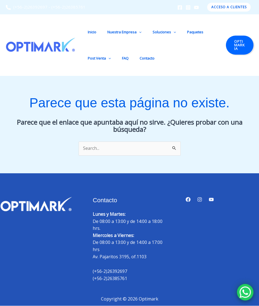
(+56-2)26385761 (68, 7)
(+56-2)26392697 (26, 7)
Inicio (90, 32)
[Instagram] (188, 7)
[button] (228, 7)
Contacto (137, 58)
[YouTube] (196, 7)
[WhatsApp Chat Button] (245, 292)
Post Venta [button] (97, 58)
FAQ (119, 58)
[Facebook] (179, 7)
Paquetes (181, 32)
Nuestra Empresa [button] (119, 32)
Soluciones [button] (154, 32)
